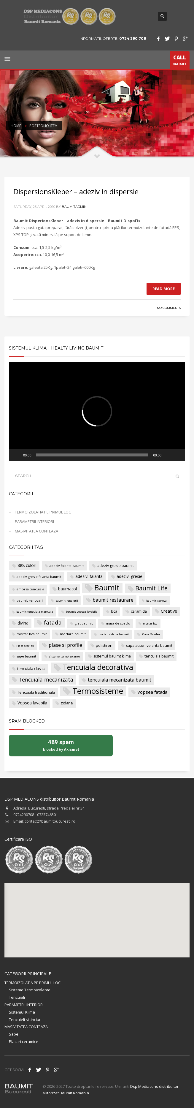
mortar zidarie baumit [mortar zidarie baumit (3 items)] (113, 634)
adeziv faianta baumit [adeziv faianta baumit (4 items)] (67, 565)
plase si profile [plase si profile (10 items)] (65, 644)
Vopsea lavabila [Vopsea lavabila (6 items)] (32, 703)
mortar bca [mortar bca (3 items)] (150, 623)
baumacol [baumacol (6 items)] (67, 589)
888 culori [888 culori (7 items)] (27, 565)
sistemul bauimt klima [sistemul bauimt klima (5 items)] (112, 656)
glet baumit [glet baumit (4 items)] (84, 623)
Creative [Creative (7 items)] (169, 611)
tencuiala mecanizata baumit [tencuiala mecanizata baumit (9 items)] (119, 680)
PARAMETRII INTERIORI (34, 521)
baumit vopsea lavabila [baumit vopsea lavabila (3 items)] (81, 612)
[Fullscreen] (177, 455)
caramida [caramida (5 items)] (139, 611)
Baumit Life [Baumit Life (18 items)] (151, 588)
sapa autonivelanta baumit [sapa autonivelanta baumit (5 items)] (149, 645)
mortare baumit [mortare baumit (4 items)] (73, 634)
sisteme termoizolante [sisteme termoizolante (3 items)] (64, 656)
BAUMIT (180, 61)
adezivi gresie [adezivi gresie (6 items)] (129, 576)
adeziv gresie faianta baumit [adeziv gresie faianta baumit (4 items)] (39, 576)
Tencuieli (17, 997)
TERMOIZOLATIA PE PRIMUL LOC (43, 512)
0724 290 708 (132, 38)
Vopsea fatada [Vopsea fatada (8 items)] (152, 692)
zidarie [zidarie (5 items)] (67, 703)
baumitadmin (74, 207)
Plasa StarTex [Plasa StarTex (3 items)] (25, 646)
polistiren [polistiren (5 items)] (104, 645)
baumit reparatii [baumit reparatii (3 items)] (66, 601)
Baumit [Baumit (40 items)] (107, 587)
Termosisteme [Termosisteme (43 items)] (97, 691)
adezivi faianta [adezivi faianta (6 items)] (89, 576)
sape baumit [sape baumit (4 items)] (26, 656)
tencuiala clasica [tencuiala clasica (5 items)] (31, 668)
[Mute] (168, 455)
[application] (97, 411)
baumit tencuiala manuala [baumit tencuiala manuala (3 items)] (34, 612)
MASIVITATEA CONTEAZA (36, 531)
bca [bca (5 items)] (114, 611)
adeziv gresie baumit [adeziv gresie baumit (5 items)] (115, 565)
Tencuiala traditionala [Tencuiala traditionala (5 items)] (36, 692)
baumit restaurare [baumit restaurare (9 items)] (113, 600)
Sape (13, 1034)
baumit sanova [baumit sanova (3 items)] (156, 601)
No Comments (169, 308)
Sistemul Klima (22, 1012)
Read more (163, 288)
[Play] (17, 455)
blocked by (60, 745)
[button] (97, 411)
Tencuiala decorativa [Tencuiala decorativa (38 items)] (98, 667)
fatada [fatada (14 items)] (53, 622)
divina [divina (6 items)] (23, 623)
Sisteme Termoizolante (29, 989)
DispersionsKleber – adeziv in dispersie (76, 191)
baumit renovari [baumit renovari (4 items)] (30, 600)
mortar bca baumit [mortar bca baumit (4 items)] (32, 634)
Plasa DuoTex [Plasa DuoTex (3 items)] (151, 634)
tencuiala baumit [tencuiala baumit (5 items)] (159, 656)
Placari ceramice (23, 1041)
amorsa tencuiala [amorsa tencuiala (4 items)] (30, 589)
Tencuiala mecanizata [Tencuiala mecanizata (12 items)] (46, 679)
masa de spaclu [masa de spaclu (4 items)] (118, 623)
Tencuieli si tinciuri (25, 1019)
